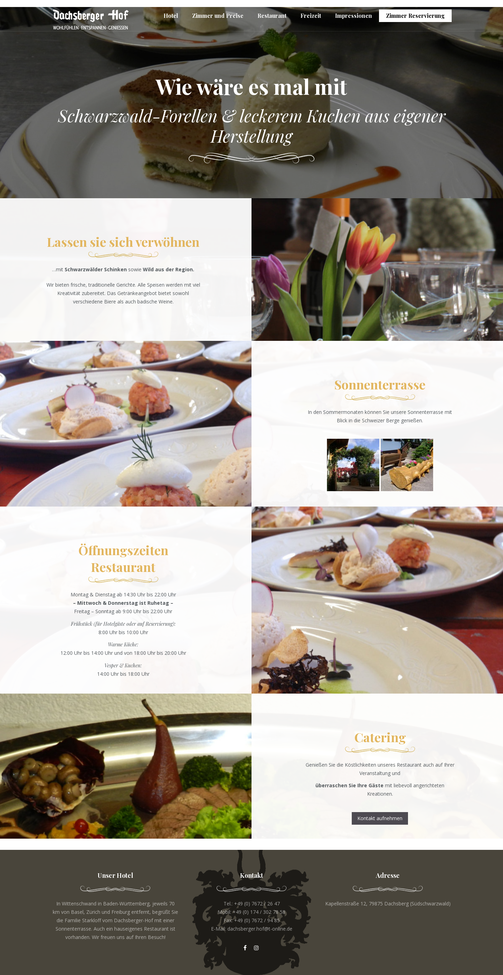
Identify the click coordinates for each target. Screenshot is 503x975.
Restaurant (271, 15)
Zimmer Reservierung (415, 15)
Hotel (170, 15)
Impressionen (353, 15)
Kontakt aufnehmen (379, 818)
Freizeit (310, 15)
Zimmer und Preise (217, 15)
